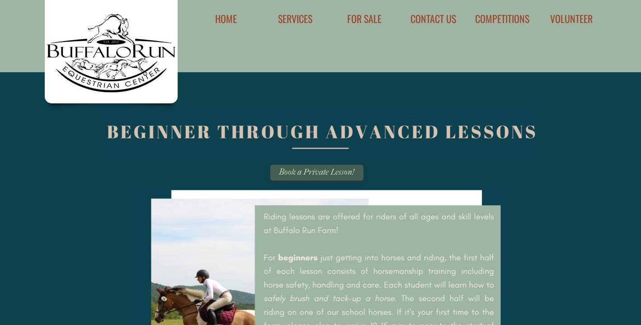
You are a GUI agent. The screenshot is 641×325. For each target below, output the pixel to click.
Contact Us (433, 18)
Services (295, 18)
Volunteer (571, 18)
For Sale (364, 18)
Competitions (502, 18)
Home (226, 18)
